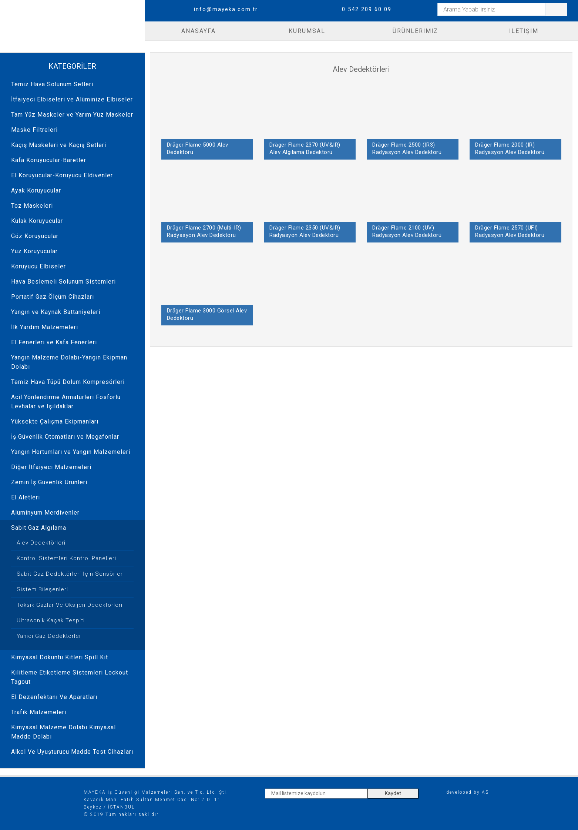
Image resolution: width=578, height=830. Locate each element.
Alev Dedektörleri (41, 542)
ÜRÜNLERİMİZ (415, 30)
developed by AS (467, 792)
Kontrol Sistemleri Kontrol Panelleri (66, 558)
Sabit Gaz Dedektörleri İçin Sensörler (70, 573)
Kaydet (393, 793)
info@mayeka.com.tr (226, 9)
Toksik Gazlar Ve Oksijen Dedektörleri (69, 605)
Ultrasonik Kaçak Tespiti (51, 620)
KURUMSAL (307, 30)
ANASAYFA (198, 30)
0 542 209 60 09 (367, 9)
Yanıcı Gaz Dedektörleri (50, 636)
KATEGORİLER (72, 66)
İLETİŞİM (523, 30)
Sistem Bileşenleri (42, 589)
